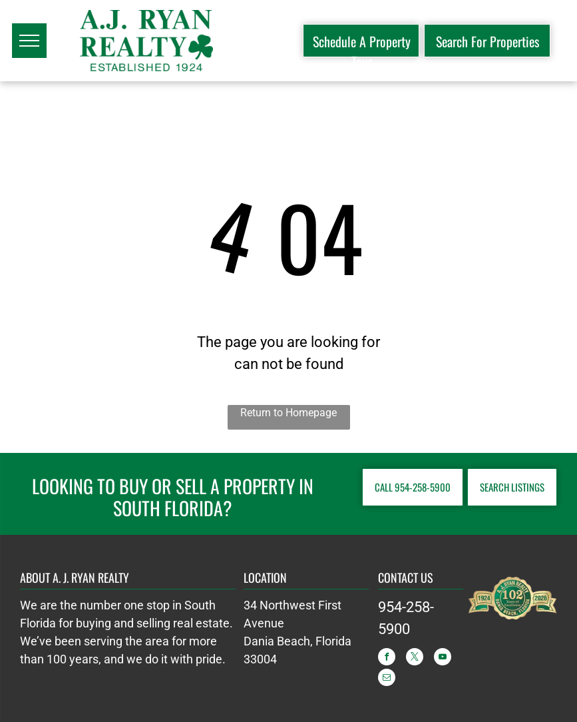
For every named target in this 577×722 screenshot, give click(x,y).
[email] (386, 679)
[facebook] (386, 658)
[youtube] (442, 658)
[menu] (29, 40)
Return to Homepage (288, 412)
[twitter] (414, 658)
